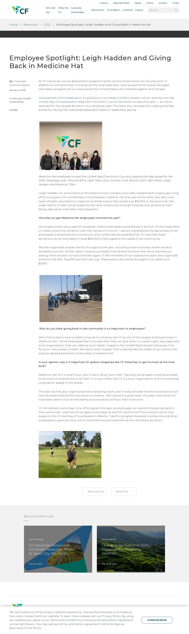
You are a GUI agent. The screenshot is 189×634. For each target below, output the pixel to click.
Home (13, 24)
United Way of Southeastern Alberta (64, 101)
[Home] (20, 12)
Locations (164, 3)
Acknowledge (157, 620)
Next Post (122, 491)
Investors (128, 12)
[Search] (176, 12)
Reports (140, 3)
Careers (139, 12)
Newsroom (100, 12)
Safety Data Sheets (124, 3)
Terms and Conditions (66, 620)
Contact (176, 3)
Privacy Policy (111, 616)
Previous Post (95, 491)
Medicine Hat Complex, (125, 97)
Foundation (114, 12)
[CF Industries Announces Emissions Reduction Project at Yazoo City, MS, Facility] (58, 549)
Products (108, 3)
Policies (151, 3)
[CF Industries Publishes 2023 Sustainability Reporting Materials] (131, 549)
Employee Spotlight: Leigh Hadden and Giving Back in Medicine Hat (103, 24)
